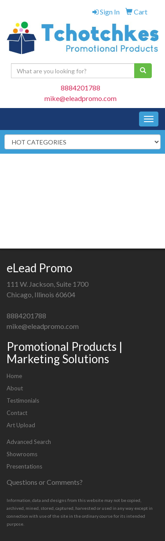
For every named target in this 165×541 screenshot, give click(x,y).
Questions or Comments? (45, 482)
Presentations (24, 466)
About (15, 388)
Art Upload (21, 425)
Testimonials (23, 400)
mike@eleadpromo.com (80, 98)
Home (14, 375)
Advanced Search (29, 441)
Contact (17, 412)
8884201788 (80, 87)
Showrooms (22, 454)
